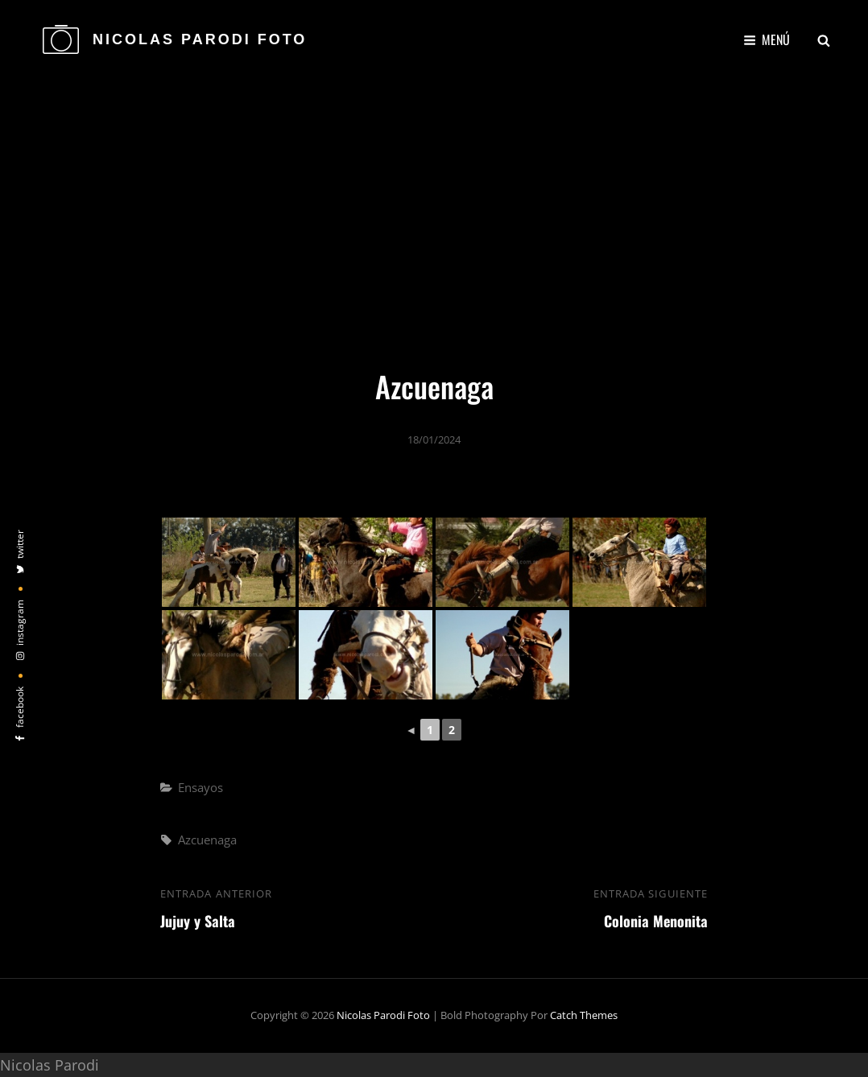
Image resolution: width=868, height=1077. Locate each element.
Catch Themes (584, 1015)
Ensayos (200, 787)
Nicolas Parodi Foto (200, 39)
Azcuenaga (207, 839)
